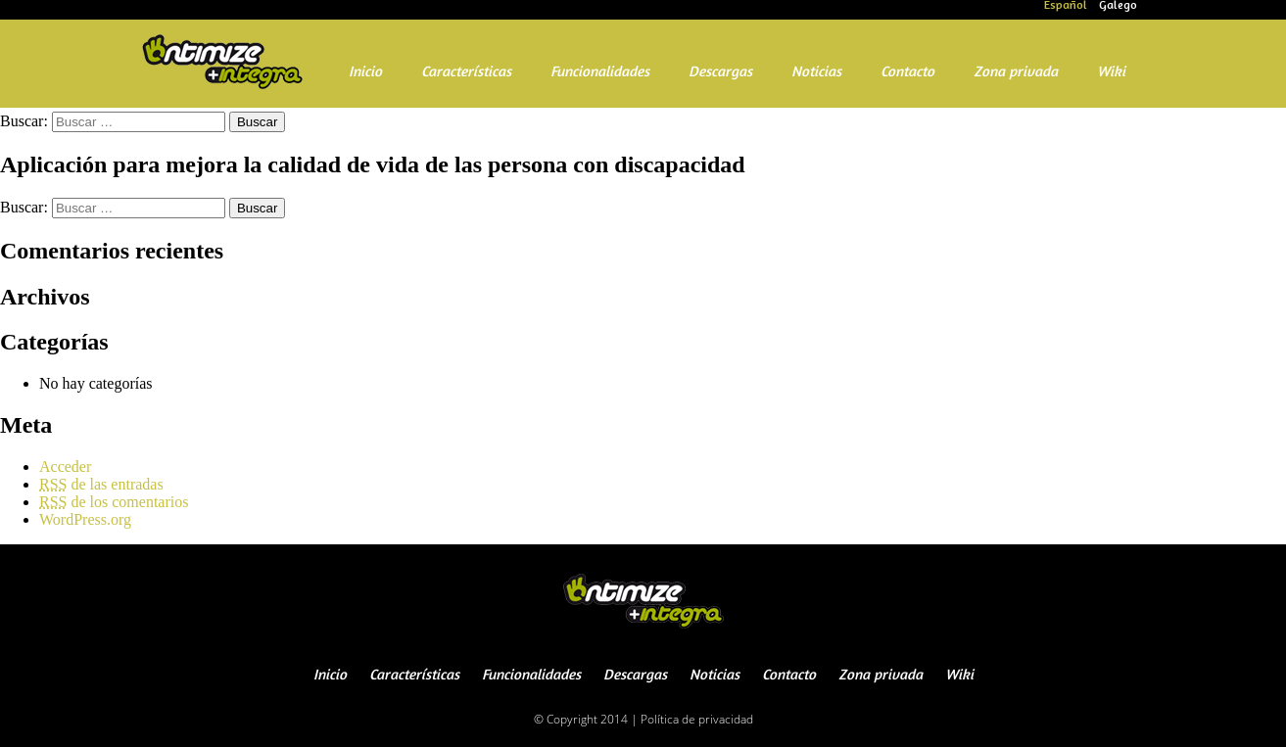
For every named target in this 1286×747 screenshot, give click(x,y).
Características (466, 73)
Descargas (720, 73)
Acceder (65, 466)
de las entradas (101, 484)
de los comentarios (113, 501)
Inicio (365, 73)
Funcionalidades (599, 73)
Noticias (816, 73)
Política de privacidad (697, 719)
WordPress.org (85, 519)
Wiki (1111, 73)
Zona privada (1016, 73)
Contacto (907, 73)
